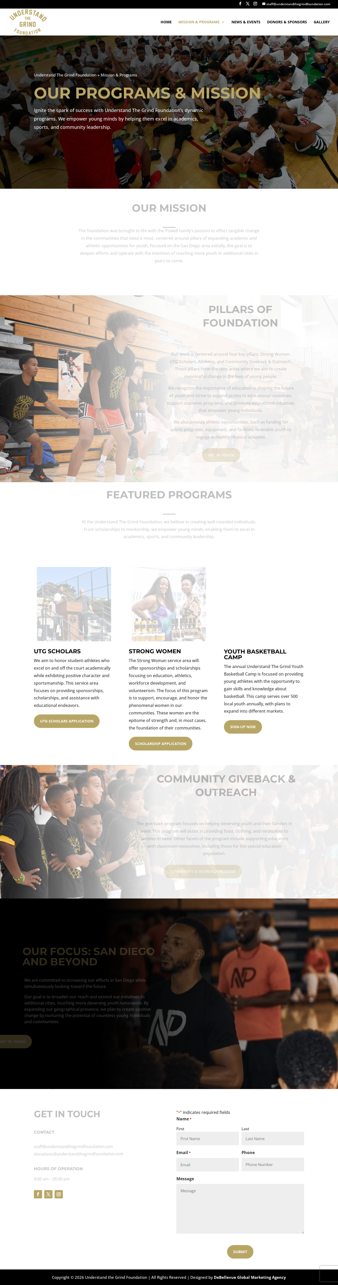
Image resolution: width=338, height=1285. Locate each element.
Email (183, 1153)
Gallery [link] (322, 22)
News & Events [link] (245, 22)
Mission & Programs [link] (199, 22)
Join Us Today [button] (51, 148)
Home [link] (166, 22)
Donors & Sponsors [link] (287, 22)
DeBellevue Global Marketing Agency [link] (250, 1277)
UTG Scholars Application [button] (66, 721)
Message (185, 1179)
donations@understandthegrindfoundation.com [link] (76, 1154)
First (180, 1128)
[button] (240, 5)
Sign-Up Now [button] (243, 726)
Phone (248, 1152)
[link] (27, 21)
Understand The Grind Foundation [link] (64, 75)
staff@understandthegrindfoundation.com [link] (72, 1146)
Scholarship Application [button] (160, 743)
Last (245, 1128)
